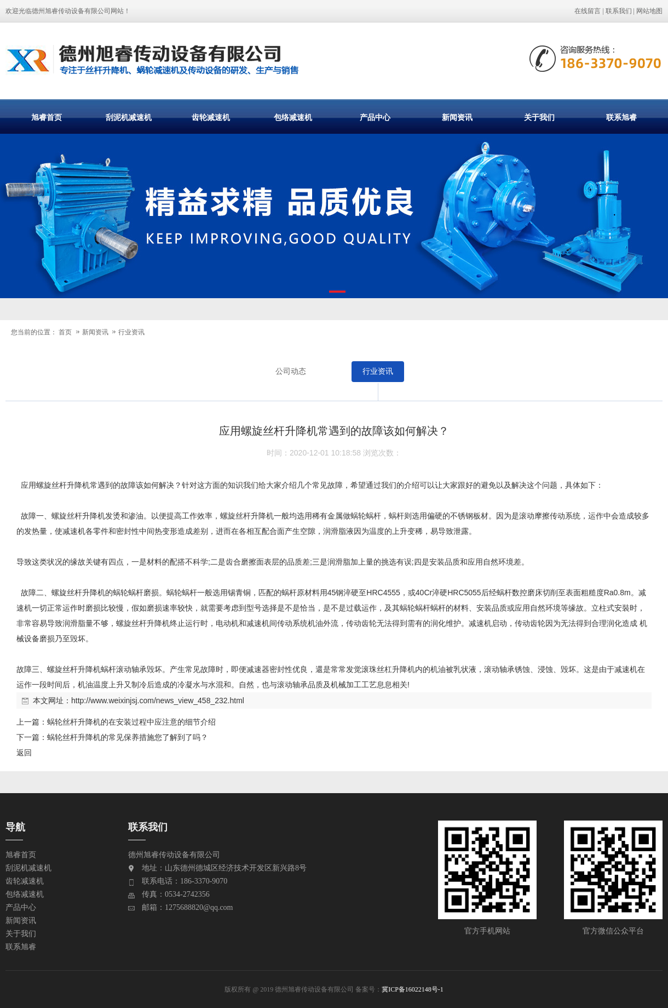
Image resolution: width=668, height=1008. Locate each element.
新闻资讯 (457, 117)
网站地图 (649, 11)
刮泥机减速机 (129, 117)
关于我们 (539, 117)
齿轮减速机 (211, 117)
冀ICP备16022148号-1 (413, 989)
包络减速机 (293, 117)
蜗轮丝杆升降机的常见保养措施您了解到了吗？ (127, 737)
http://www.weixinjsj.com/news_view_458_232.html (157, 700)
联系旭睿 (621, 117)
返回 (24, 752)
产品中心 (375, 117)
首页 (65, 332)
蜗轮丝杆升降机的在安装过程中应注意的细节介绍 (131, 721)
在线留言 (587, 11)
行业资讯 (131, 332)
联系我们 (619, 11)
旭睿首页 (46, 117)
